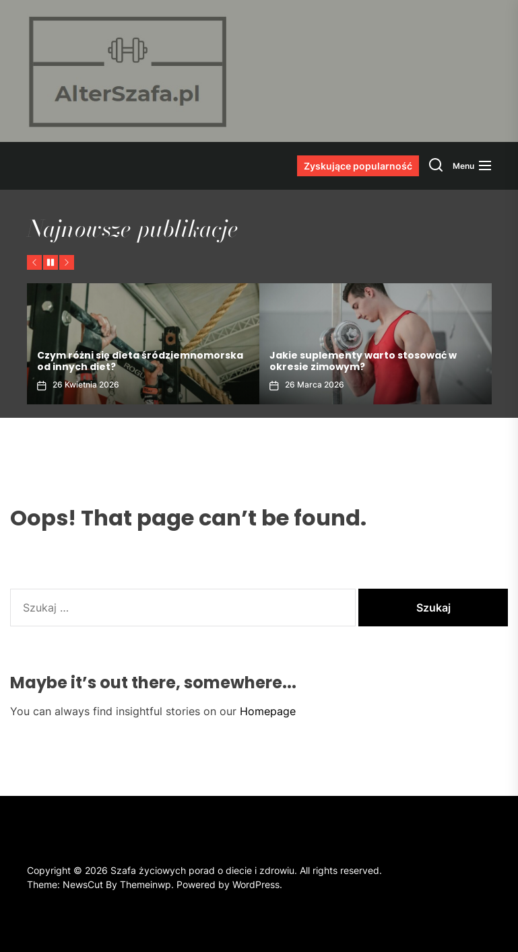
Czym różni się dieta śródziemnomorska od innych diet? (140, 361)
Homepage (268, 711)
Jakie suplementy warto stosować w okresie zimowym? (363, 361)
